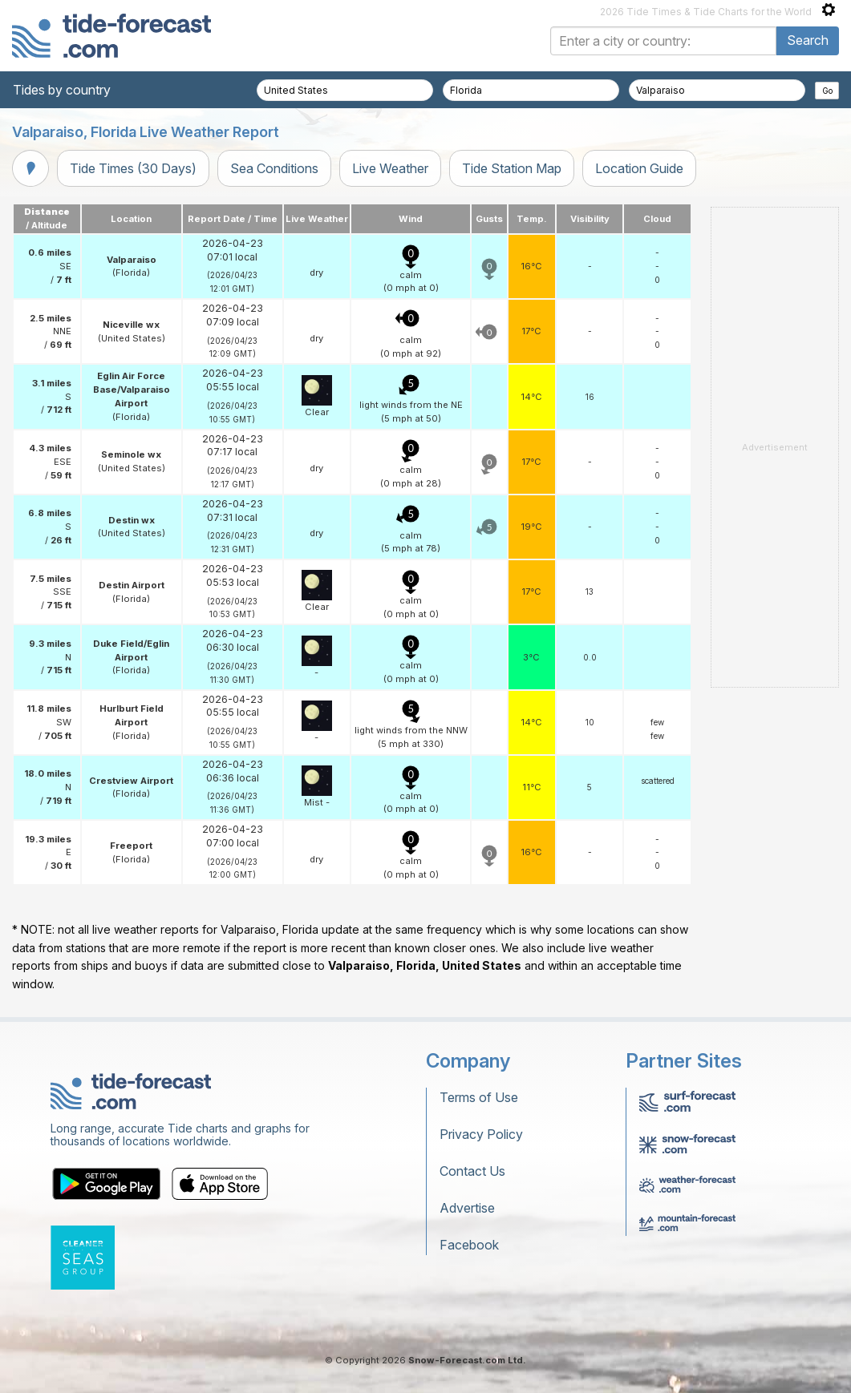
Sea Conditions (274, 168)
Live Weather (390, 168)
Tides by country (62, 90)
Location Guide (639, 168)
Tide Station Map (511, 168)
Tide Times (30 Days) (133, 168)
